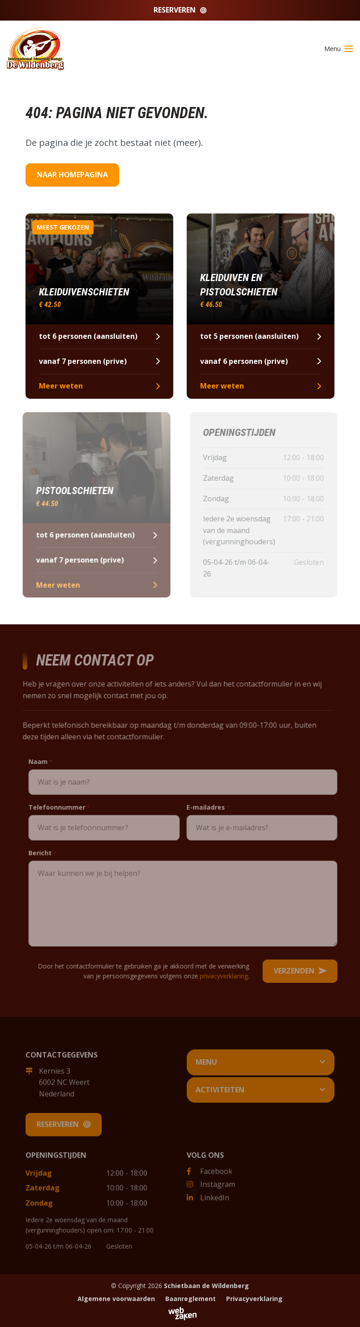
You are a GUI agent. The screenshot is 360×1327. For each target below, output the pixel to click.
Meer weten (98, 386)
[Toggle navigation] (335, 49)
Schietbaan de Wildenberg (206, 1285)
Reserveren (180, 10)
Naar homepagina (72, 174)
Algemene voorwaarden (116, 1298)
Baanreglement (190, 1298)
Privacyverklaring (254, 1298)
